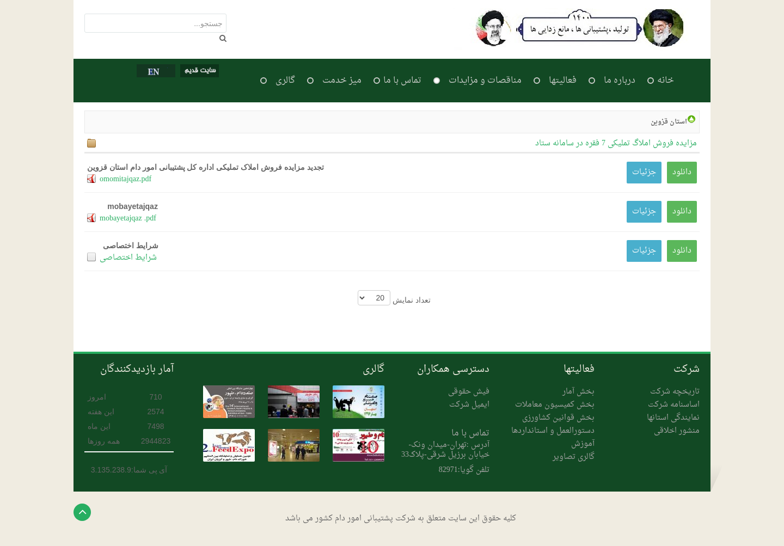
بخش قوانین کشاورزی (558, 417)
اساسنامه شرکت (674, 404)
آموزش (583, 444)
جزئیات (644, 172)
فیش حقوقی (468, 391)
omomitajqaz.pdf (125, 179)
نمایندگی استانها (673, 417)
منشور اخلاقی (677, 431)
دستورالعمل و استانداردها (553, 431)
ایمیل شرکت (469, 404)
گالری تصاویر (574, 457)
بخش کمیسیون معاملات (555, 404)
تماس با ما (470, 433)
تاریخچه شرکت (675, 391)
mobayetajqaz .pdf (128, 218)
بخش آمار (578, 391)
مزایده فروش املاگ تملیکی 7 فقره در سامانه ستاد (616, 143)
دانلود (681, 172)
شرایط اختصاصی (128, 257)
